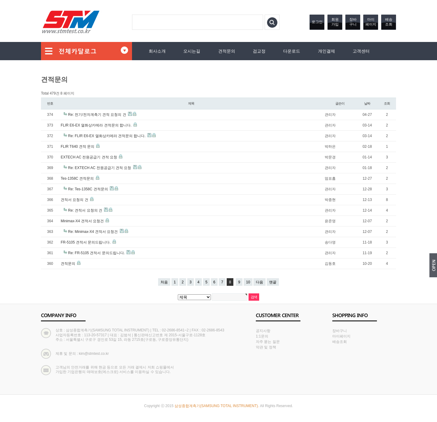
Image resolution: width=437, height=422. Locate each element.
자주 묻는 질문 (268, 342)
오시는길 (191, 51)
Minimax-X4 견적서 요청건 (83, 221)
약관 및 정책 (266, 347)
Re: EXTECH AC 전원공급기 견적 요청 (100, 168)
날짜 (367, 103)
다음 (259, 282)
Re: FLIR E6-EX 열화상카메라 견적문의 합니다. (107, 136)
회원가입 (335, 21)
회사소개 (157, 51)
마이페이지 (370, 21)
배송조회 (388, 21)
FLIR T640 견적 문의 (78, 146)
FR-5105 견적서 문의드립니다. (86, 242)
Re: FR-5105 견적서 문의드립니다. (97, 253)
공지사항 (263, 331)
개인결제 (326, 51)
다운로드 (291, 51)
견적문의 (226, 51)
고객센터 (361, 51)
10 (248, 282)
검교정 (259, 51)
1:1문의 (262, 336)
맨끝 (272, 282)
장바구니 (353, 21)
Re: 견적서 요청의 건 (85, 210)
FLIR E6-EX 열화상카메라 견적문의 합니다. (97, 125)
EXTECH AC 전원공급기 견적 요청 (89, 157)
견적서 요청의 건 (75, 200)
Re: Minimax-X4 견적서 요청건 (93, 232)
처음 (164, 282)
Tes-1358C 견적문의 (78, 178)
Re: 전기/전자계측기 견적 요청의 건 (97, 114)
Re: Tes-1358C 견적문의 (88, 189)
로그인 (317, 22)
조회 (387, 103)
